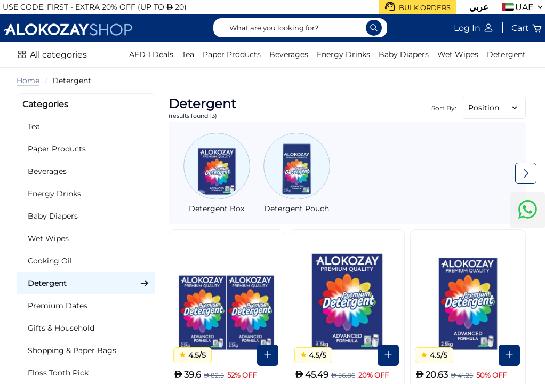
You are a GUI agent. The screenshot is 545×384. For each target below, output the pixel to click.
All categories (58, 55)
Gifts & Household (61, 328)
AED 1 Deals (151, 54)
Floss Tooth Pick (58, 373)
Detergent (506, 54)
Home (28, 80)
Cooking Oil (50, 261)
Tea (188, 54)
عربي (478, 7)
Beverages (288, 54)
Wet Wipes (457, 54)
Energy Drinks (343, 54)
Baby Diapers (404, 54)
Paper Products (232, 54)
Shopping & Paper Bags (72, 350)
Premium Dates (57, 305)
